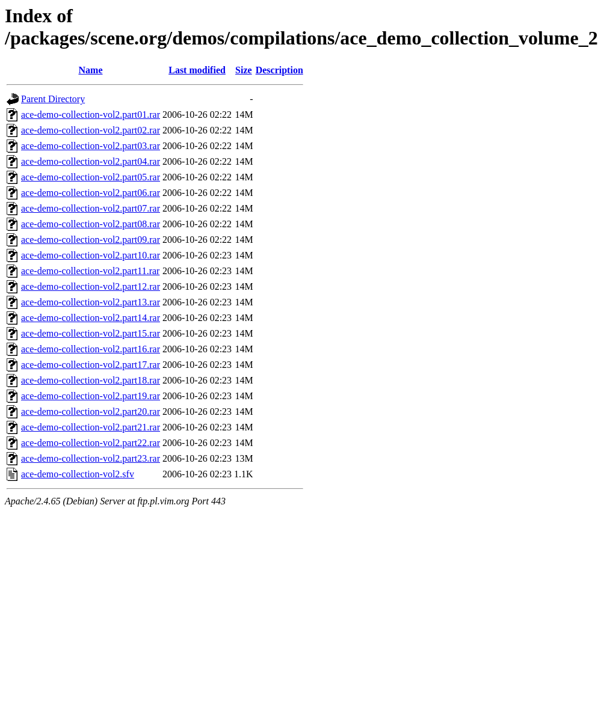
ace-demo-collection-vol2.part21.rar (90, 427)
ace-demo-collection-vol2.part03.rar (90, 146)
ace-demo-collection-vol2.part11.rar (90, 271)
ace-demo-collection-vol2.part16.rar (90, 349)
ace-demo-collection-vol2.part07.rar (90, 208)
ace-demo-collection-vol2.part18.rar (90, 380)
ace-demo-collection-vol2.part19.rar (90, 396)
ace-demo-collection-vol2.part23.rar (90, 458)
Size (243, 70)
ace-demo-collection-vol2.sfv (77, 474)
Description (279, 70)
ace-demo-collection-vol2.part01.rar (90, 114)
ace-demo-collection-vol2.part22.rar (90, 443)
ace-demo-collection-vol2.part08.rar (90, 224)
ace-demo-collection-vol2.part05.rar (90, 177)
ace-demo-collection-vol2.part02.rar (90, 130)
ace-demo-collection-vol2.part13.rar (90, 302)
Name (91, 70)
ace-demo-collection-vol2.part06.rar (90, 193)
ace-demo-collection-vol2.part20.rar (90, 411)
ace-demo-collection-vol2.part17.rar (90, 364)
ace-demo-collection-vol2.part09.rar (90, 239)
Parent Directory (53, 99)
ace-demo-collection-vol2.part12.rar (90, 286)
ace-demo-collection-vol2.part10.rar (90, 255)
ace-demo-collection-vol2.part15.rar (90, 333)
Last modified (197, 70)
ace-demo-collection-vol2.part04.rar (90, 161)
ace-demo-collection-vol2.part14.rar (90, 318)
